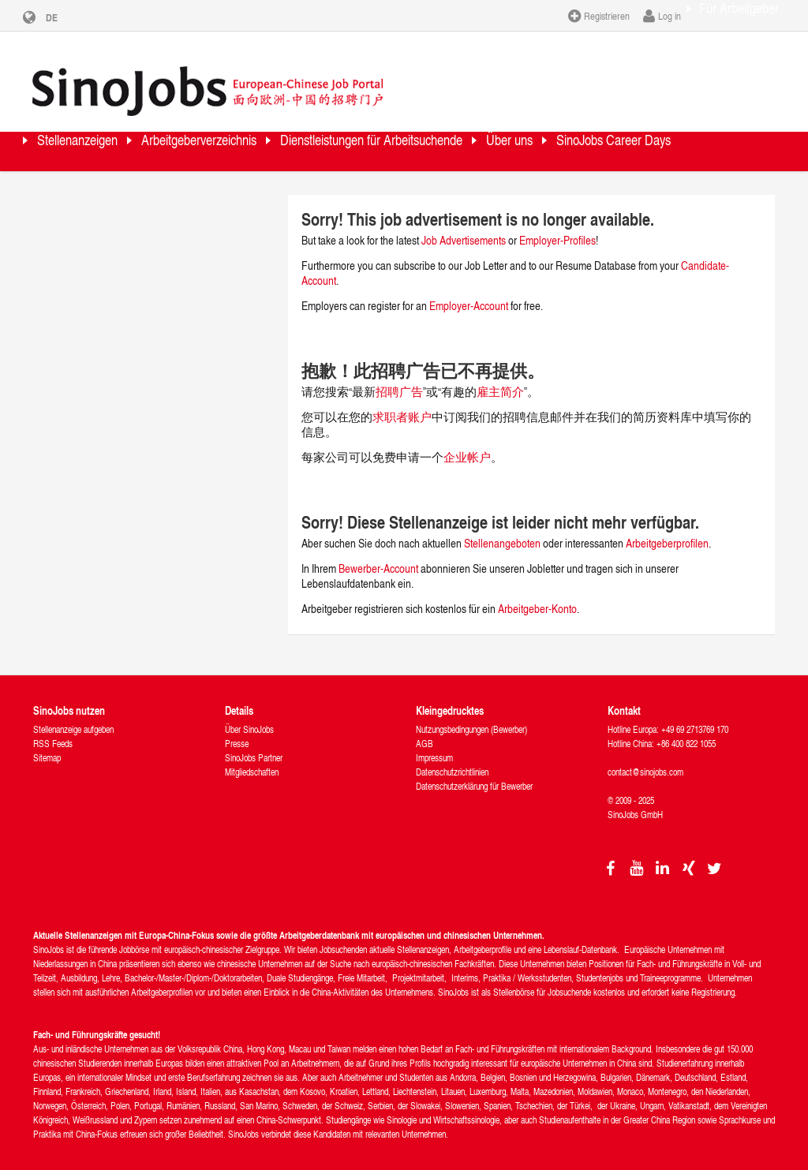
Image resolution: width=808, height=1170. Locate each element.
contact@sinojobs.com (645, 758)
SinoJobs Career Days (117, 177)
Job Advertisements (463, 227)
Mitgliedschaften (252, 758)
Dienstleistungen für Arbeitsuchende (488, 137)
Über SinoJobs (249, 716)
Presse (237, 730)
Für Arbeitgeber (723, 15)
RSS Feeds (53, 730)
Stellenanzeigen (98, 137)
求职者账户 (402, 403)
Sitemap (47, 744)
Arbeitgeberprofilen (667, 529)
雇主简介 (500, 378)
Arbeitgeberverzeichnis (261, 137)
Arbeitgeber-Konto (537, 595)
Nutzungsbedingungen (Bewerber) (471, 716)
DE (63, 17)
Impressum (434, 744)
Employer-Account (470, 292)
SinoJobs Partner (253, 744)
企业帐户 (467, 443)
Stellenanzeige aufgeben (73, 716)
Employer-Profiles (557, 227)
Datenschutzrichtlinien (452, 758)
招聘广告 (399, 378)
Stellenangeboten (502, 529)
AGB (424, 730)
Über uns (673, 137)
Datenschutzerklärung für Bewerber (474, 772)
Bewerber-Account (378, 555)
